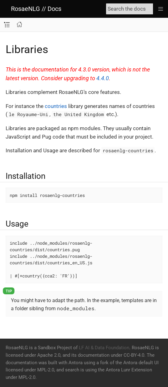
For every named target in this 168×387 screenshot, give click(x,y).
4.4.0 (102, 78)
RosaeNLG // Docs (36, 8)
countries (56, 106)
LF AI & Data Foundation (104, 347)
